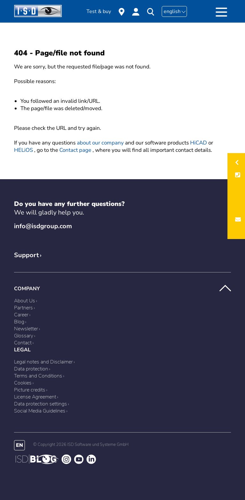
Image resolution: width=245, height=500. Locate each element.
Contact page (75, 150)
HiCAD (198, 142)
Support (26, 255)
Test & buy (98, 11)
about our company (100, 142)
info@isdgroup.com (43, 226)
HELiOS (23, 150)
